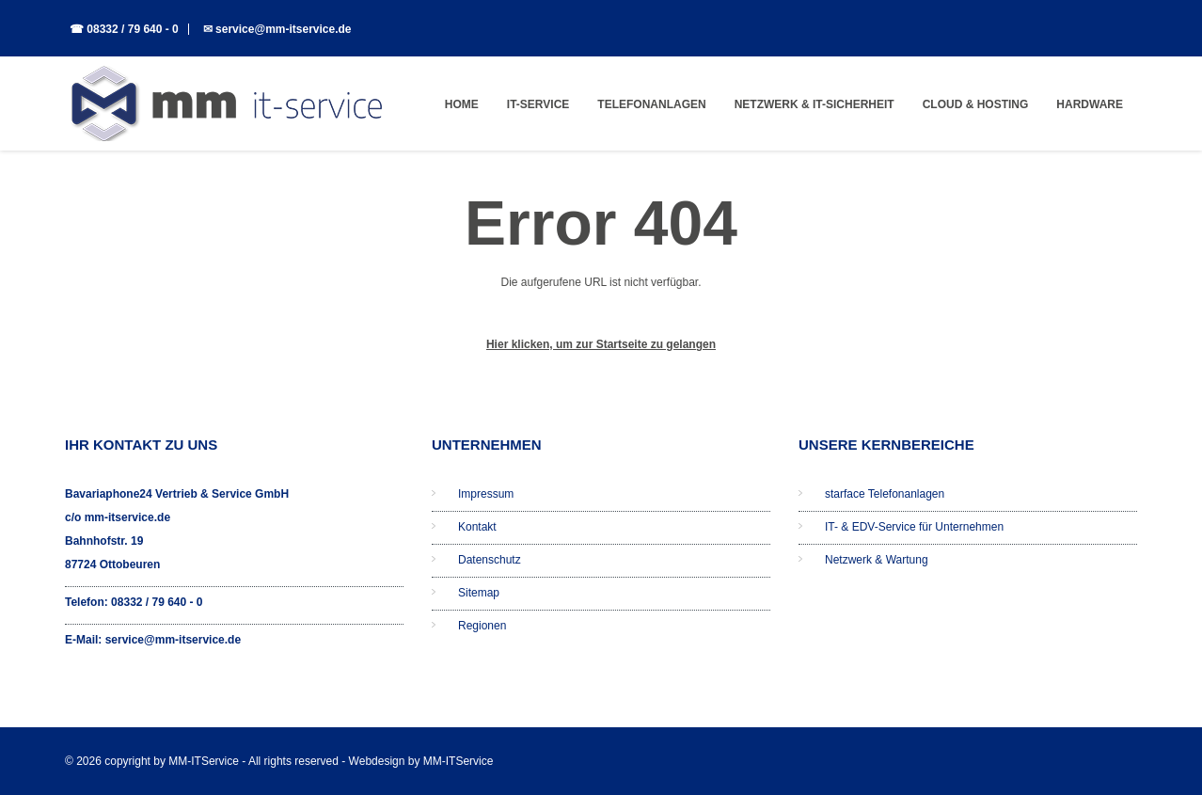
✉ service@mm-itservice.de (277, 29)
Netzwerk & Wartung (876, 559)
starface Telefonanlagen (884, 494)
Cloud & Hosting (976, 104)
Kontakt (477, 526)
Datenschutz (489, 559)
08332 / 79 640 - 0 (156, 602)
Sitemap (478, 592)
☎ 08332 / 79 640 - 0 (124, 29)
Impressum (486, 494)
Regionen (482, 625)
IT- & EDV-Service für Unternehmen (914, 526)
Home (462, 104)
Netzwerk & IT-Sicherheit (814, 104)
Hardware (1089, 104)
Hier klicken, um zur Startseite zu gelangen (601, 344)
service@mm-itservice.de (173, 639)
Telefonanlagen (651, 104)
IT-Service (538, 104)
